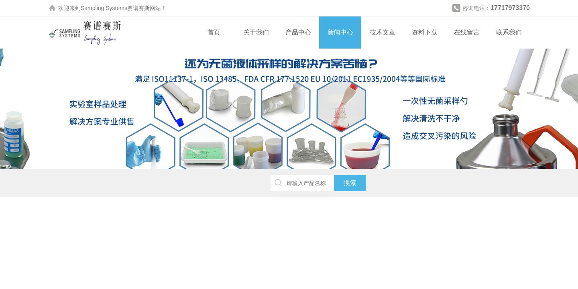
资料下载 (425, 32)
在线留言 (467, 32)
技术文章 (382, 32)
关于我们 (256, 32)
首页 (214, 32)
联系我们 (509, 32)
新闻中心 (340, 32)
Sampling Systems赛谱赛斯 (115, 8)
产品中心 (298, 32)
